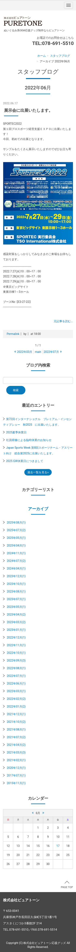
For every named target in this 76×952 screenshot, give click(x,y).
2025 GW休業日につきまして (24, 461)
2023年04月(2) (16, 614)
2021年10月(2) (16, 721)
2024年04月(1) (16, 568)
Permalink (13, 333)
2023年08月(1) (16, 591)
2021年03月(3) (16, 752)
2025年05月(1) (16, 537)
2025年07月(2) (16, 530)
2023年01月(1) (16, 629)
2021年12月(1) (16, 714)
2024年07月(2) (16, 560)
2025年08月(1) (16, 522)
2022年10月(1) (16, 652)
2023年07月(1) (16, 599)
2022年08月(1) (16, 668)
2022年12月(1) (16, 637)
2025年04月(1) (16, 545)
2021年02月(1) (16, 760)
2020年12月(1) (16, 767)
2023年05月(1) (16, 606)
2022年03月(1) (16, 691)
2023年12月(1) (16, 576)
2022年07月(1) (16, 675)
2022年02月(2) (16, 698)
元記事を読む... (63, 321)
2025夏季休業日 (16, 432)
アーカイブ (38, 508)
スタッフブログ (60, 55)
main (38, 351)
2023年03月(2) (16, 622)
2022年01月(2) (16, 706)
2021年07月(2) (16, 737)
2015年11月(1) (16, 783)
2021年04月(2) (16, 744)
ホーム (41, 55)
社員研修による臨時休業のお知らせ (28, 440)
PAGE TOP (67, 885)
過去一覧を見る (37, 472)
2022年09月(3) (16, 660)
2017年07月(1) (16, 775)
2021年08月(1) (16, 729)
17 (58, 845)
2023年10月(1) (16, 583)
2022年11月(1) (16, 645)
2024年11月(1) (16, 553)
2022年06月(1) (16, 683)
